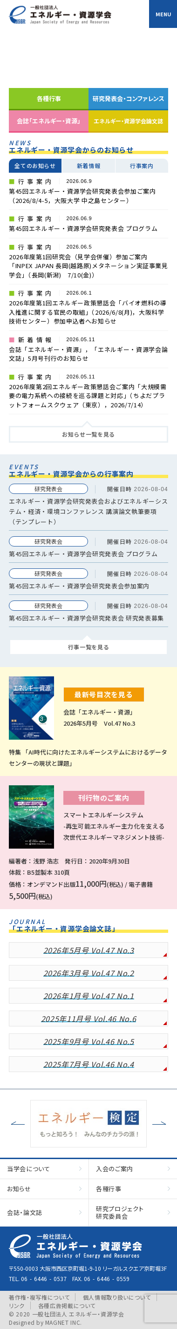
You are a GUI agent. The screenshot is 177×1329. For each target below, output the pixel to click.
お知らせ (19, 1188)
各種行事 (109, 1188)
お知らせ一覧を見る (88, 434)
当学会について (28, 1168)
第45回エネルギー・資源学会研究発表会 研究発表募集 (86, 618)
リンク (17, 1305)
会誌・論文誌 (24, 1212)
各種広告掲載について (67, 1305)
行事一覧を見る (88, 647)
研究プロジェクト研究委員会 (119, 1212)
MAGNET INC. (63, 1322)
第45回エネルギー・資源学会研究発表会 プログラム (83, 553)
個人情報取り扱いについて (117, 1297)
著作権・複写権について (39, 1297)
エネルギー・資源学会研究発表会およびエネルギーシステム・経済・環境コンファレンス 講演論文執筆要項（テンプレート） (88, 511)
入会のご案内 (114, 1168)
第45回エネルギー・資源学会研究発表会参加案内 (79, 585)
